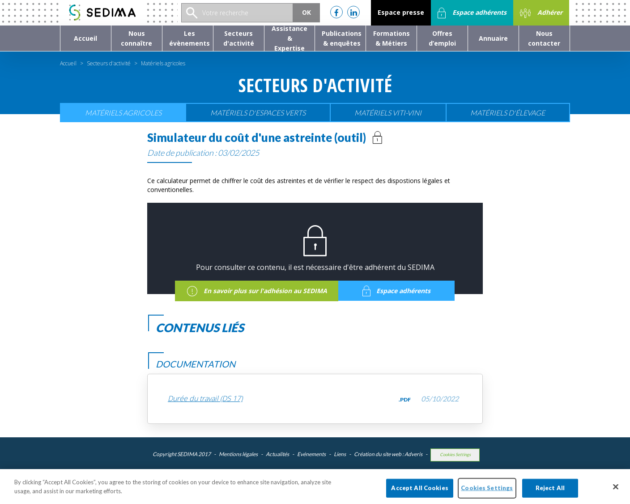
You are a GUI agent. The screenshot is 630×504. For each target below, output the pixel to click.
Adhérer (541, 13)
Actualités (277, 454)
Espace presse (401, 12)
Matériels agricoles (123, 112)
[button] (136, 38)
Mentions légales (238, 454)
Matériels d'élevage (507, 112)
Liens (340, 454)
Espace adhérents (472, 13)
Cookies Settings (455, 454)
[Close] (616, 491)
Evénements (311, 454)
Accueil (68, 63)
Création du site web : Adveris (388, 454)
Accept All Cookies (419, 492)
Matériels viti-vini (387, 112)
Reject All (550, 492)
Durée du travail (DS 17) (205, 398)
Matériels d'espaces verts (258, 112)
